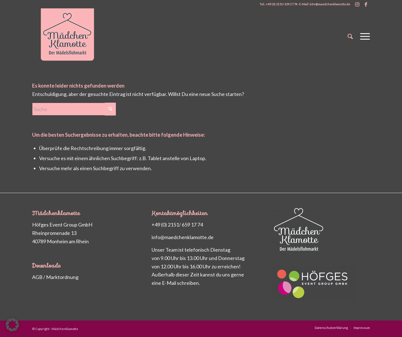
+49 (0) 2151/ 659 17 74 (177, 225)
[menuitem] (350, 36)
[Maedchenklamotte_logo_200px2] (74, 36)
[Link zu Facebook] (366, 4)
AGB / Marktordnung (55, 277)
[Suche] (350, 36)
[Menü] (363, 36)
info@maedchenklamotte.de (183, 237)
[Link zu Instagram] (357, 4)
